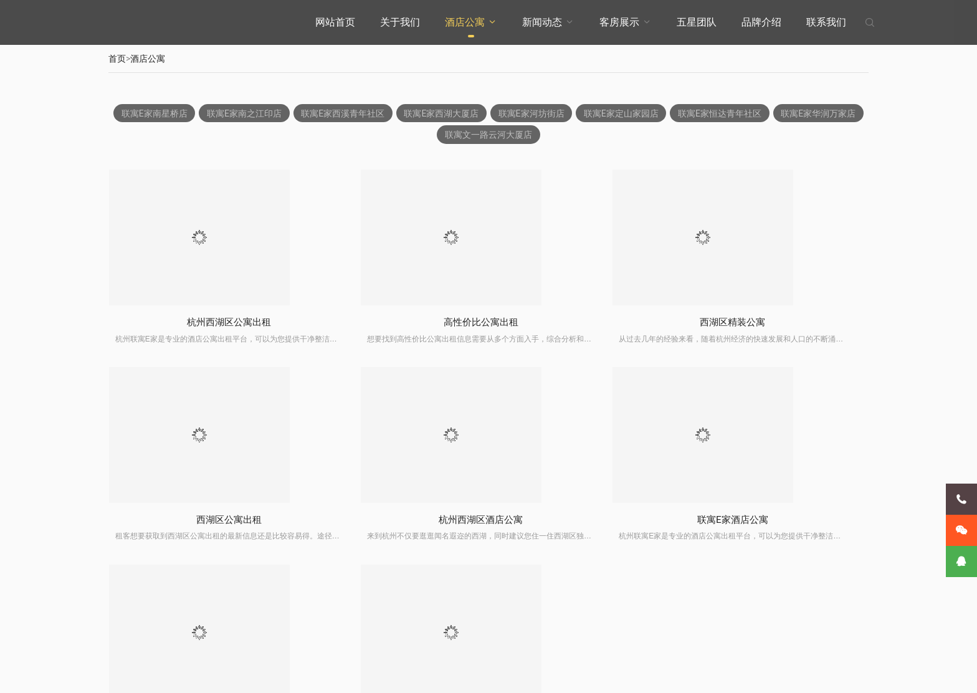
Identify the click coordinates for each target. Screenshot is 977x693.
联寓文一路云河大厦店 (536, 135)
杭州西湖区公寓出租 (199, 324)
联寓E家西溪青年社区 (388, 113)
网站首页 (335, 22)
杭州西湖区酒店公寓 (199, 522)
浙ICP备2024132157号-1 (377, 673)
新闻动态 (542, 22)
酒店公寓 (465, 22)
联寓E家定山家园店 (671, 113)
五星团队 (697, 22)
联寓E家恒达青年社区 (772, 113)
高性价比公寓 (779, 522)
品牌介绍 (761, 22)
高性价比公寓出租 (392, 324)
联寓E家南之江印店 (287, 113)
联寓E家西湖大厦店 (488, 113)
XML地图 (435, 673)
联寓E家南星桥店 (196, 113)
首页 (117, 59)
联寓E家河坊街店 (580, 113)
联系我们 (826, 22)
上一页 (441, 578)
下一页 (536, 578)
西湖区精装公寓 (586, 324)
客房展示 (619, 22)
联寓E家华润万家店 (434, 135)
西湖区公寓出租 (779, 324)
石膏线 (465, 673)
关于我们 (400, 22)
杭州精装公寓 (586, 522)
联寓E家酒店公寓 (393, 522)
